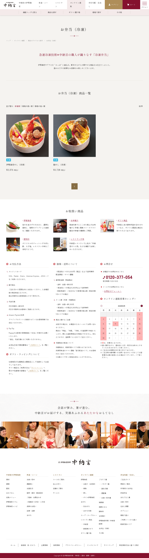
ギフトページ (36, 367)
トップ (8, 40)
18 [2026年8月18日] (115, 328)
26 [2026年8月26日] (121, 333)
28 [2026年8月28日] (133, 333)
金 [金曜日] (133, 310)
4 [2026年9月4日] (133, 338)
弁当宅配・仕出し (127, 475)
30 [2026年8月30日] (103, 338)
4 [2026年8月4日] (115, 319)
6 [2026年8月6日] (127, 319)
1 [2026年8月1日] (139, 314)
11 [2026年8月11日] (115, 324)
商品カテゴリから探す (35, 40)
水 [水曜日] (121, 310)
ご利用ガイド (35, 345)
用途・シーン (32, 475)
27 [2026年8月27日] (127, 333)
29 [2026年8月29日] (139, 333)
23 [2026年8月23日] (103, 333)
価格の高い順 (27, 106)
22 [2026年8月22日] (139, 328)
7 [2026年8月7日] (133, 319)
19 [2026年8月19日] (121, 328)
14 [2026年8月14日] (133, 324)
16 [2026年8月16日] (103, 328)
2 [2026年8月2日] (103, 319)
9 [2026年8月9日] (103, 324)
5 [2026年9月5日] (139, 338)
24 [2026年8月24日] (109, 333)
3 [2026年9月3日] (127, 338)
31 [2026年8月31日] (109, 338)
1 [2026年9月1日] (115, 338)
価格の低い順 (40, 106)
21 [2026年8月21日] (133, 328)
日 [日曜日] (103, 310)
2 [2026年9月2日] (121, 338)
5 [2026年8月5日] (121, 319)
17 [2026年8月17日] (109, 328)
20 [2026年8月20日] (127, 328)
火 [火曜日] (115, 310)
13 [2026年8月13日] (127, 324)
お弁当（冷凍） (51, 40)
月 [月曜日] (109, 310)
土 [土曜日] (139, 310)
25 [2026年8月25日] (115, 333)
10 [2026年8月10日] (109, 324)
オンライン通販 (19, 40)
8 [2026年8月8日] (139, 319)
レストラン (57, 475)
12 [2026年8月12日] (121, 324)
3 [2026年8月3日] (109, 319)
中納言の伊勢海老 (13, 475)
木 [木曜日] (127, 310)
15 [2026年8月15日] (139, 324)
